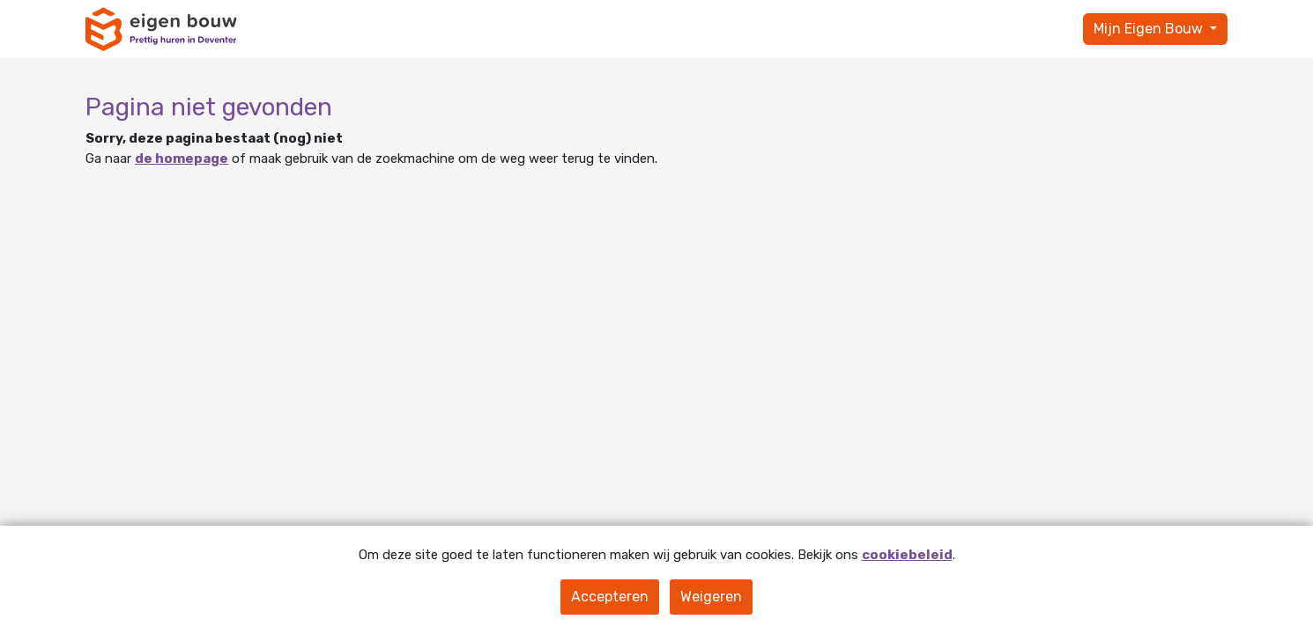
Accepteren (610, 596)
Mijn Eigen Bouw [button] (1150, 28)
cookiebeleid (907, 555)
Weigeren (711, 596)
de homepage (181, 158)
